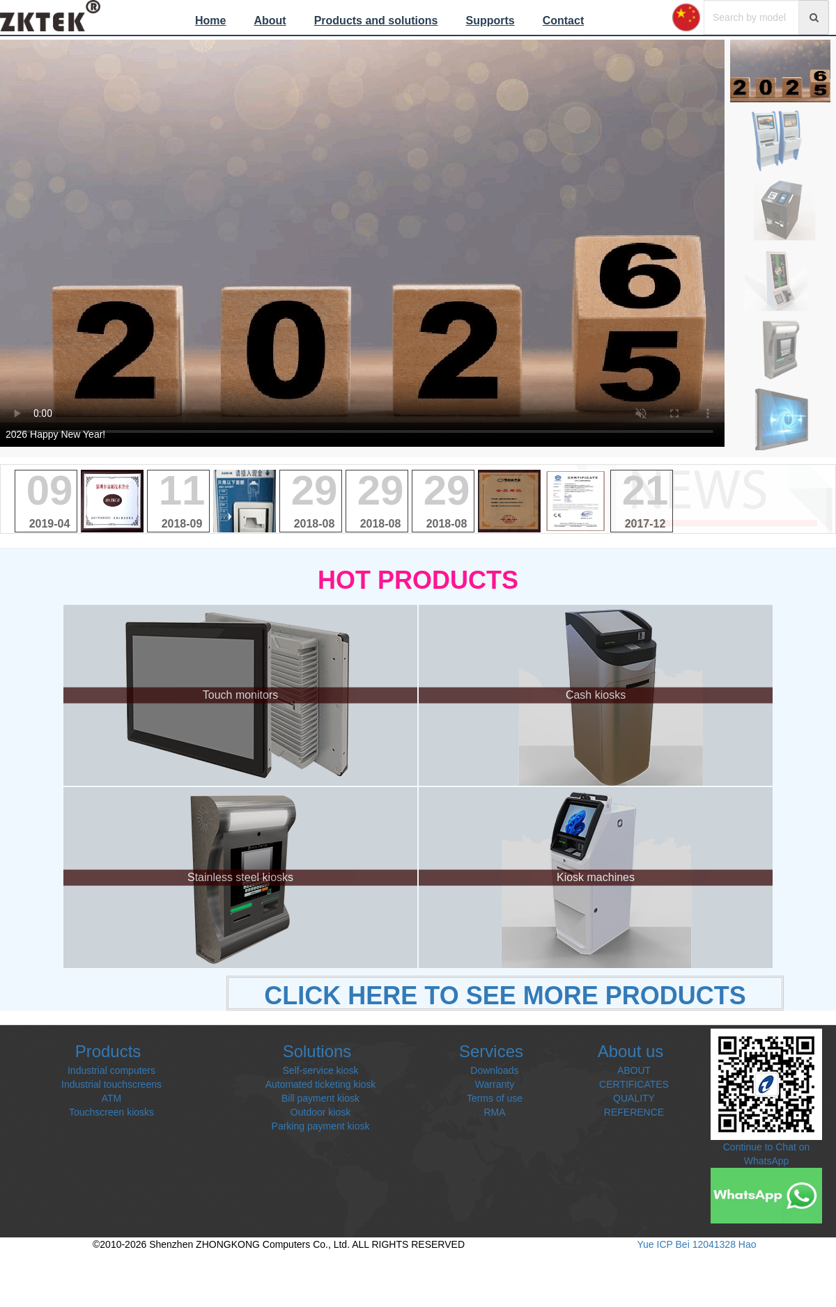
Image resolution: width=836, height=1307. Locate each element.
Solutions (317, 1051)
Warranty (494, 1084)
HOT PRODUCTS (418, 580)
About (270, 20)
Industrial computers (111, 1070)
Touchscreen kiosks (111, 1112)
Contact (564, 20)
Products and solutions (376, 20)
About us (631, 1051)
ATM (112, 1098)
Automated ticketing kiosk (320, 1084)
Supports (489, 20)
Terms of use (494, 1098)
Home (210, 20)
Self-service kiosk (321, 1070)
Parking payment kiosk (321, 1126)
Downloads (494, 1070)
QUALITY (634, 1098)
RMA (494, 1112)
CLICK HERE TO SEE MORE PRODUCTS (504, 995)
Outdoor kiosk (320, 1112)
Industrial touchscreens (111, 1084)
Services (491, 1051)
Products (108, 1051)
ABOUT (634, 1070)
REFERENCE (634, 1112)
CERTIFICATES (634, 1084)
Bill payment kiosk (320, 1098)
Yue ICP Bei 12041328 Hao (697, 1244)
